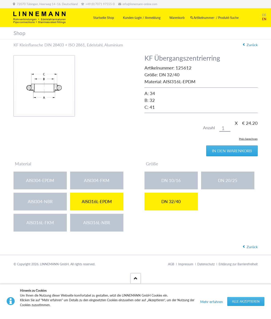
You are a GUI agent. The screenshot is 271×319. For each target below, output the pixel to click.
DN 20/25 (227, 180)
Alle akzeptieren (246, 301)
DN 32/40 (171, 201)
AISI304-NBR (40, 201)
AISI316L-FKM (40, 222)
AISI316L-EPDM (97, 201)
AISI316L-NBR (96, 222)
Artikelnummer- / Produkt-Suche (216, 18)
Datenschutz (206, 264)
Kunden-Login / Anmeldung (141, 18)
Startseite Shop (103, 18)
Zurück (252, 45)
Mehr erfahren (211, 301)
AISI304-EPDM (40, 180)
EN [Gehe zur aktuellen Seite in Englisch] (264, 19)
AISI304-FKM (96, 180)
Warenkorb (177, 18)
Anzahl (209, 127)
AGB (171, 264)
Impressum (185, 264)
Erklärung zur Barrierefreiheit (238, 264)
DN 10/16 (171, 180)
